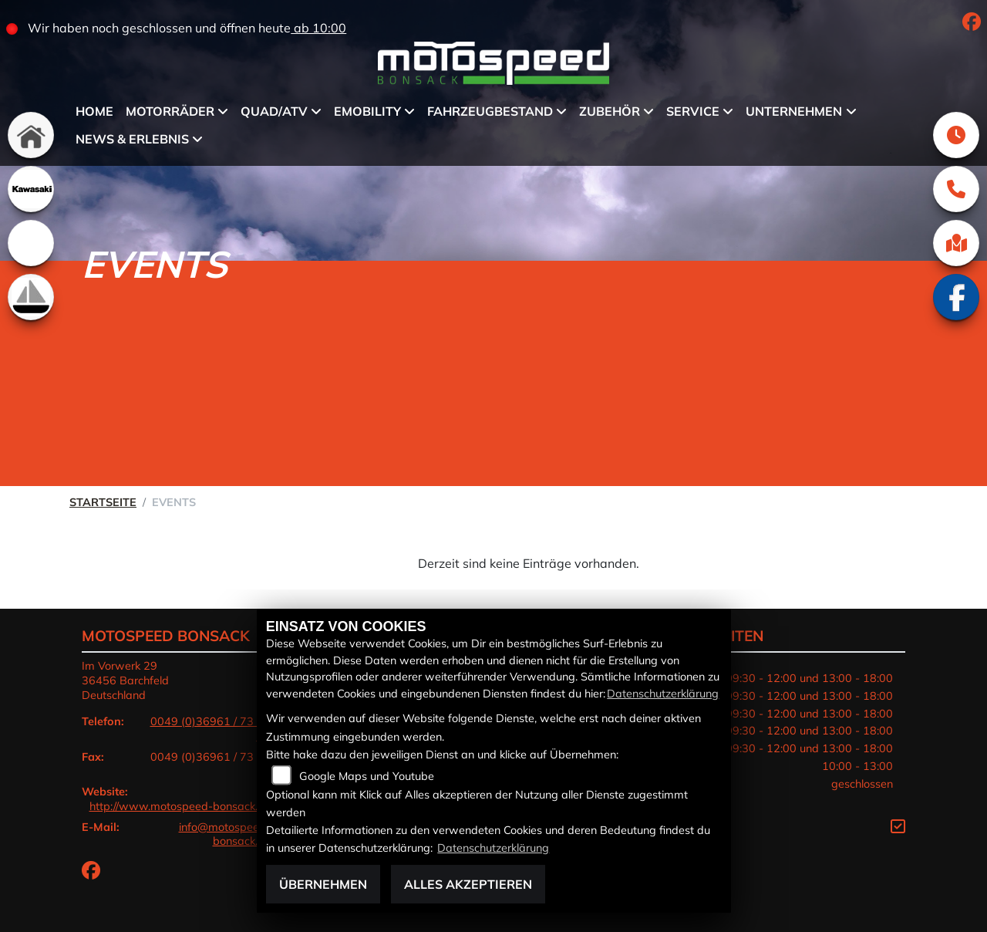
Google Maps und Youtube (366, 776)
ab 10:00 (318, 27)
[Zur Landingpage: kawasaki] (31, 189)
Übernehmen (323, 884)
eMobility (367, 111)
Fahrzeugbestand (490, 111)
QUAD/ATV (274, 111)
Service (692, 111)
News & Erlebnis (132, 139)
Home (94, 111)
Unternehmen (794, 111)
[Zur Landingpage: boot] (31, 297)
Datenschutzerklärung (663, 694)
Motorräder (170, 111)
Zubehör (609, 111)
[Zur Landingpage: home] (31, 135)
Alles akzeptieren (468, 884)
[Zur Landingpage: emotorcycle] (31, 243)
